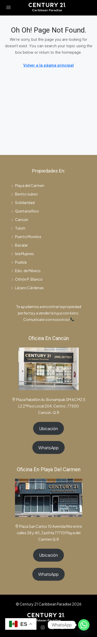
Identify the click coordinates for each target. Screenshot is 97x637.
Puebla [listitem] (19, 262)
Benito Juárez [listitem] (24, 194)
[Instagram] (44, 627)
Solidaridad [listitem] (23, 202)
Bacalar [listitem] (19, 245)
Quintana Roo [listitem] (25, 211)
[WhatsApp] (53, 627)
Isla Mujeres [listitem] (22, 253)
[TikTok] (63, 627)
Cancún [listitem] (19, 219)
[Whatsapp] (83, 625)
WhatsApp (48, 447)
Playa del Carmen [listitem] (27, 185)
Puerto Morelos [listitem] (26, 236)
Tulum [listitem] (18, 228)
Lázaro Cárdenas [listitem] (27, 287)
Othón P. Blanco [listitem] (27, 279)
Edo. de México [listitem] (26, 270)
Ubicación (48, 428)
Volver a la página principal (48, 65)
